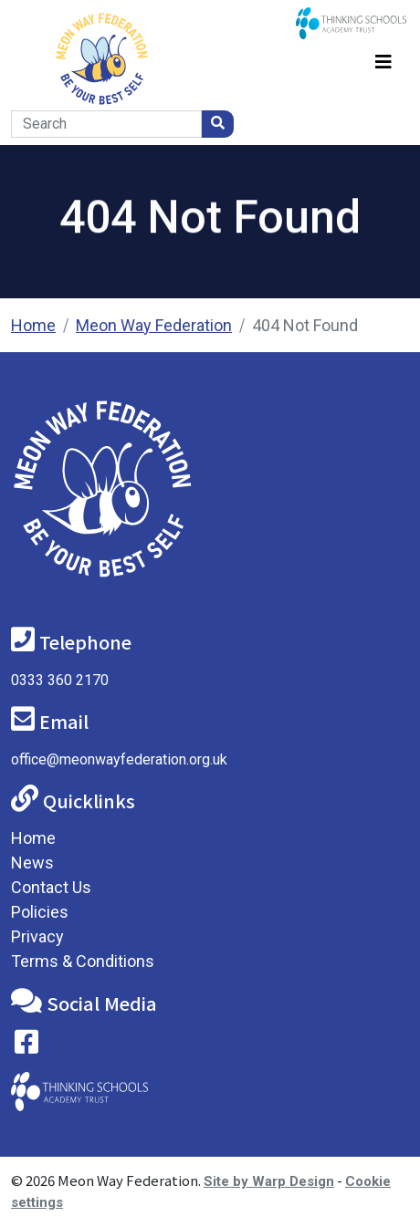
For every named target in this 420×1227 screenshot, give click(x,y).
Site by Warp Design (269, 1181)
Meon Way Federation (154, 325)
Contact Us (51, 887)
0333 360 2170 (60, 680)
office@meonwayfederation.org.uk (119, 759)
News (32, 862)
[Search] (106, 124)
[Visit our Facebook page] (26, 1045)
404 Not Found (305, 325)
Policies (39, 911)
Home (33, 325)
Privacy (37, 936)
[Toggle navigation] (383, 59)
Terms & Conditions (82, 961)
